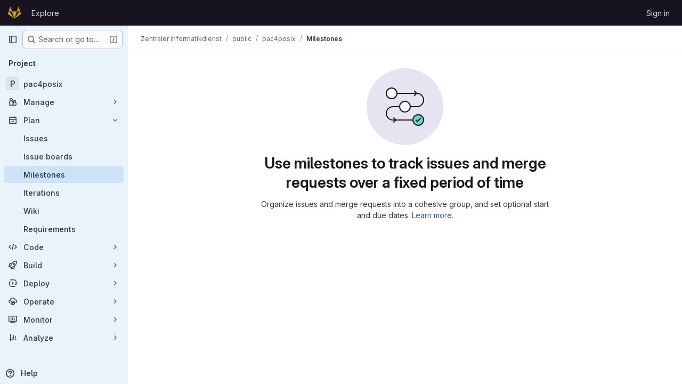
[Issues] (64, 138)
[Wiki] (64, 210)
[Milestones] (64, 174)
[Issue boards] (64, 156)
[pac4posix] (64, 83)
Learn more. (432, 215)
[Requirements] (64, 228)
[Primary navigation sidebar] (12, 39)
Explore (45, 13)
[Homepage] (14, 12)
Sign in (658, 13)
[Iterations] (64, 192)
